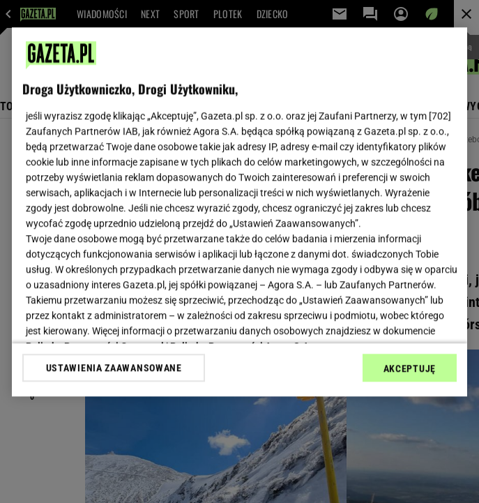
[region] (239, 211)
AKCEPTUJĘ (409, 368)
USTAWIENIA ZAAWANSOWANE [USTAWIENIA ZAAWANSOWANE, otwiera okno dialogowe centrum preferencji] (114, 367)
